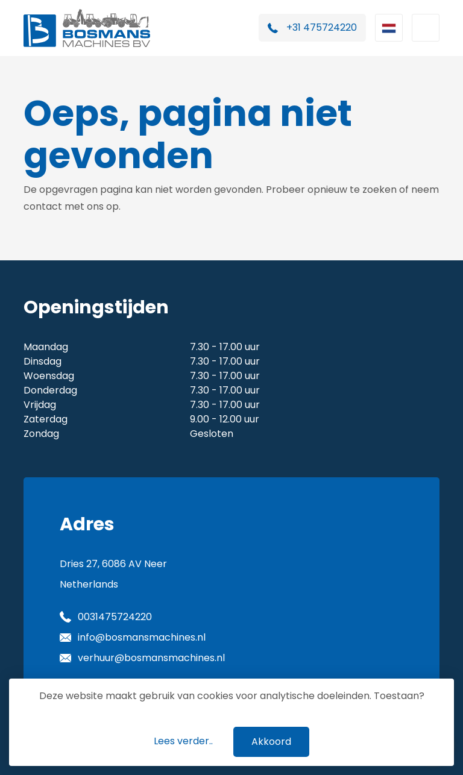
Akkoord (271, 741)
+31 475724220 (321, 27)
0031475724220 (115, 617)
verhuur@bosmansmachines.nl (151, 658)
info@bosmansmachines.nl (142, 637)
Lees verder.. (183, 741)
